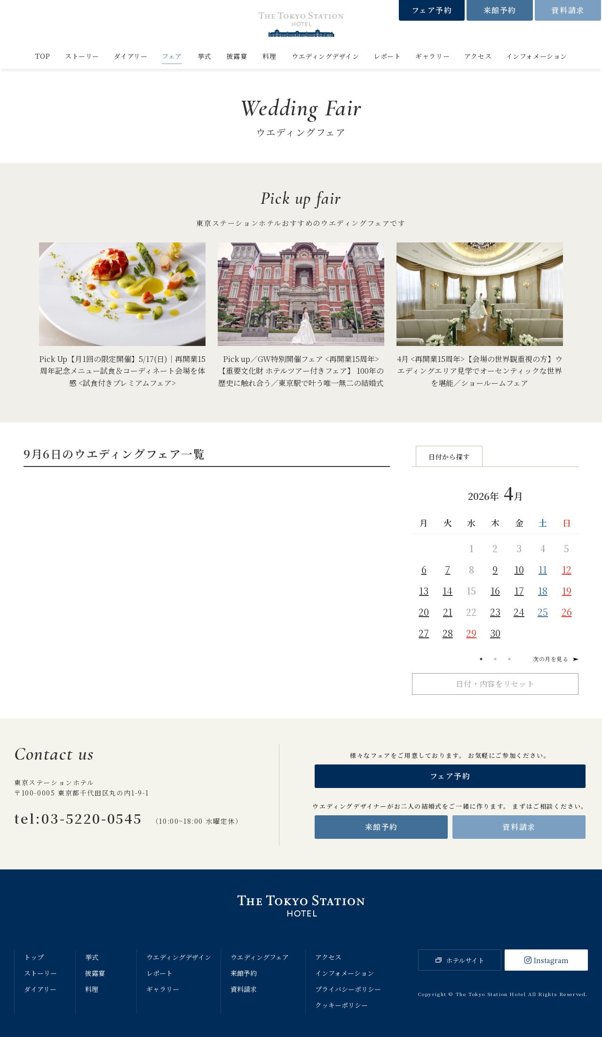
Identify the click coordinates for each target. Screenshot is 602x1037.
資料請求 (567, 10)
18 (542, 590)
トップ (34, 957)
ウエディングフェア (259, 957)
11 (543, 569)
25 (543, 612)
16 (495, 590)
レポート (387, 56)
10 (519, 569)
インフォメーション (536, 56)
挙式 (204, 56)
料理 (269, 56)
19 (566, 590)
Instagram (551, 960)
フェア (172, 56)
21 (447, 612)
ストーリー (82, 56)
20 (424, 612)
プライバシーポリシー (348, 989)
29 (471, 633)
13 (423, 590)
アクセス (477, 56)
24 (519, 612)
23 (495, 612)
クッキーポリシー (341, 1005)
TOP (42, 56)
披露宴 (237, 56)
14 (447, 590)
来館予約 (499, 10)
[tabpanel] (495, 560)
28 (448, 633)
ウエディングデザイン (325, 56)
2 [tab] (495, 659)
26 (567, 612)
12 (566, 569)
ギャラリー (432, 56)
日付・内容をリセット (495, 683)
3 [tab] (509, 659)
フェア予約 (432, 10)
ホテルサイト (465, 960)
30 (495, 633)
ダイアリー (131, 56)
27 (424, 633)
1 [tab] (481, 659)
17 (519, 590)
